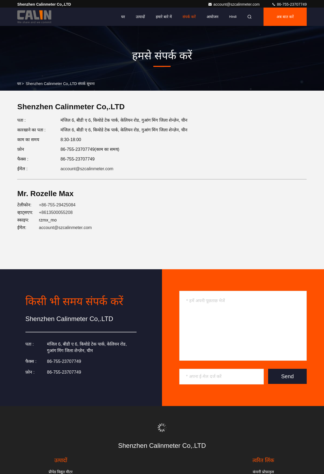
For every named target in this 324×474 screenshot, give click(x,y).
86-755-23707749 (289, 4)
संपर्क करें (189, 17)
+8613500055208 (56, 212)
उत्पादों (140, 17)
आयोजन (212, 17)
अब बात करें (285, 17)
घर (123, 17)
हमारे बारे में (164, 17)
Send (287, 376)
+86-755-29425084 (57, 205)
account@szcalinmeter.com (234, 4)
